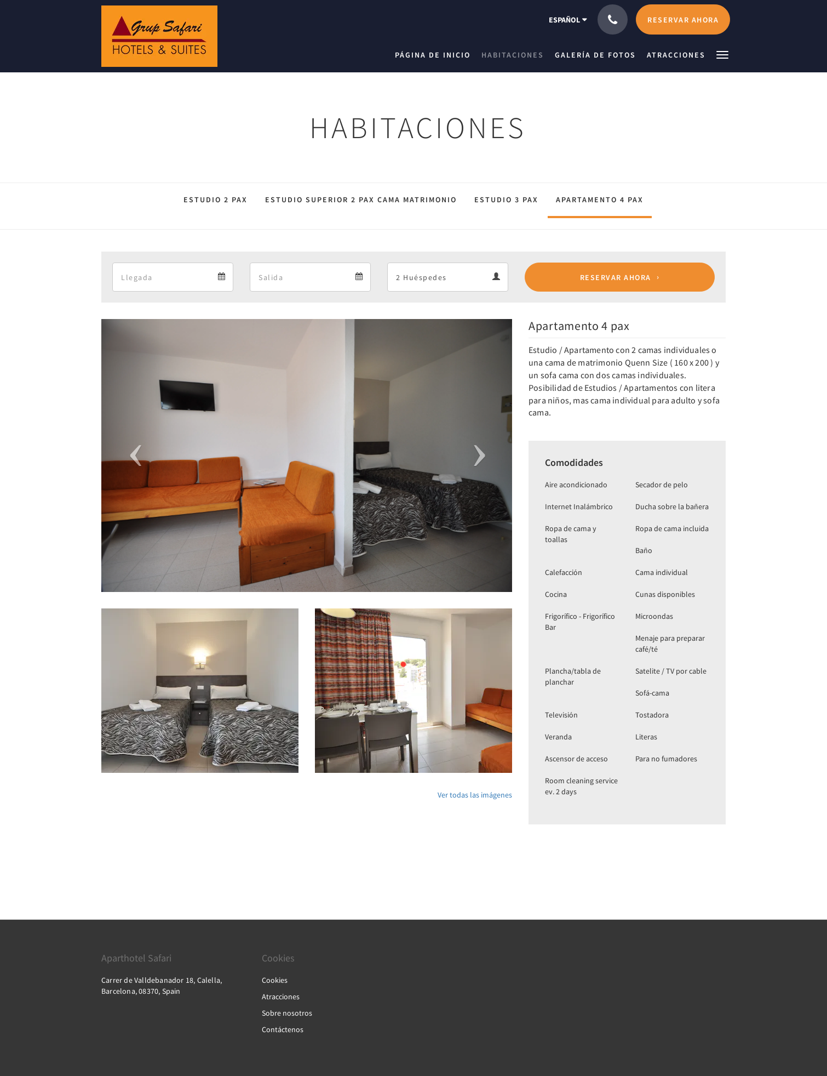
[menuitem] (435, 54)
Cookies (275, 980)
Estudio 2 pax (215, 199)
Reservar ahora (615, 277)
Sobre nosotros (287, 1013)
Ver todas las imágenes (475, 795)
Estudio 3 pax (506, 199)
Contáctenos (282, 1029)
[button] (722, 54)
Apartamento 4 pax (600, 199)
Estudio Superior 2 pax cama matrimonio (361, 199)
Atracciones (281, 996)
